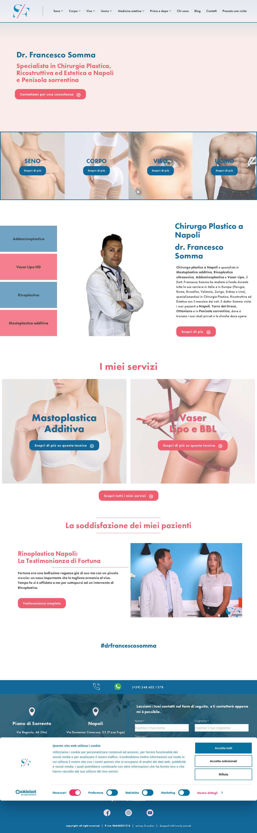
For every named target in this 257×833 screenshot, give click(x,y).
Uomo (106, 11)
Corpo (75, 11)
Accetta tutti (223, 780)
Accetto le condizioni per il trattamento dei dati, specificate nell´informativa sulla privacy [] (190, 755)
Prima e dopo (160, 11)
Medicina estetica (131, 11)
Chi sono (183, 11)
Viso (90, 11)
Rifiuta (223, 806)
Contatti (211, 11)
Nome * (139, 721)
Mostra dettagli (207, 825)
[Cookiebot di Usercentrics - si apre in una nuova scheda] (26, 825)
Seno (58, 11)
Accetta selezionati (223, 793)
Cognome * (202, 721)
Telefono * (141, 736)
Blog (197, 11)
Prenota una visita (234, 11)
